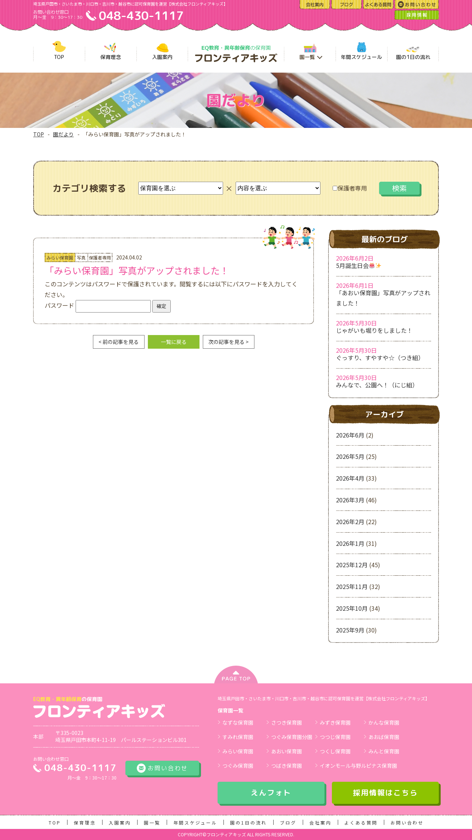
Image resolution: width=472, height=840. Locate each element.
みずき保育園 (335, 722)
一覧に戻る (174, 341)
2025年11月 (352, 586)
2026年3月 (350, 499)
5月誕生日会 (359, 265)
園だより (63, 134)
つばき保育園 (286, 765)
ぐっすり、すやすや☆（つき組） (380, 357)
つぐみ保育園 (237, 765)
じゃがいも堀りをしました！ (374, 330)
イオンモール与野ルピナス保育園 (358, 765)
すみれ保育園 (237, 736)
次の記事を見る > (228, 341)
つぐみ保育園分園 (291, 736)
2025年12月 (352, 564)
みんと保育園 (383, 751)
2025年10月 (352, 608)
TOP (38, 134)
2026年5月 (350, 456)
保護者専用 (350, 188)
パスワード (98, 305)
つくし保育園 (335, 751)
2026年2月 (350, 521)
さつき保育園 (286, 722)
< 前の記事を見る (118, 341)
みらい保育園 (237, 751)
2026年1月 (350, 543)
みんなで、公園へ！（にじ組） (377, 384)
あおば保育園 (383, 736)
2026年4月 (350, 478)
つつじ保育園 (335, 736)
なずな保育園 (237, 722)
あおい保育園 (286, 751)
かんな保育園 (383, 722)
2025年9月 (350, 629)
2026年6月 (350, 435)
